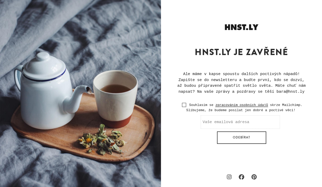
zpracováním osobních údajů (241, 105)
